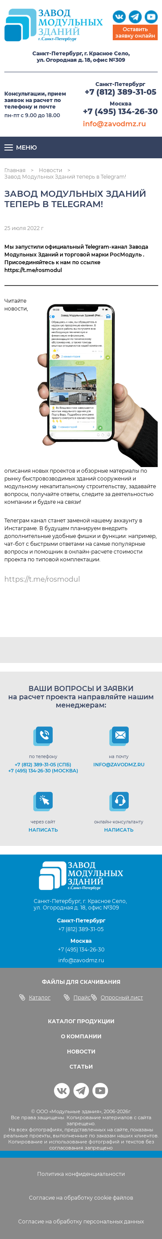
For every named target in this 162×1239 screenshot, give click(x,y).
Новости (50, 170)
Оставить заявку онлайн (135, 32)
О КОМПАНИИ (81, 1036)
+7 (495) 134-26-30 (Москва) (43, 771)
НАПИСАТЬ (43, 830)
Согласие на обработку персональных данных (81, 1221)
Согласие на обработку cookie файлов (81, 1197)
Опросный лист (117, 997)
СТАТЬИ (81, 1066)
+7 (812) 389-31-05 (120, 92)
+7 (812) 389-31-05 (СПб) (43, 765)
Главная (14, 170)
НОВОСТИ (81, 1051)
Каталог (35, 997)
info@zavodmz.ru (114, 124)
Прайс (77, 997)
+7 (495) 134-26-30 (120, 111)
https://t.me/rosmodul (42, 579)
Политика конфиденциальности (81, 1174)
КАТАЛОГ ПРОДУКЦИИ (81, 1021)
